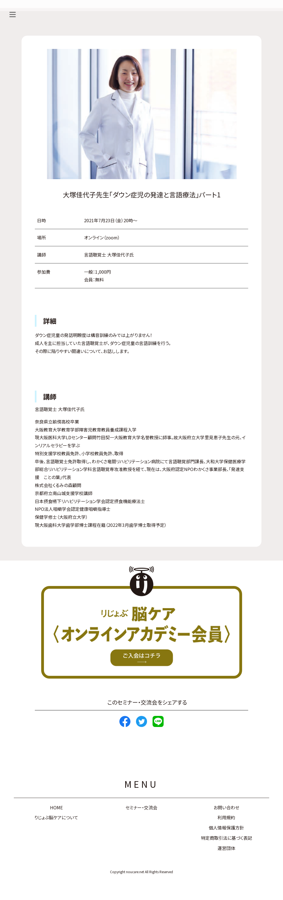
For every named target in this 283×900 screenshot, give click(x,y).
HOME (56, 807)
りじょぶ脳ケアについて (56, 817)
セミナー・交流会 (141, 807)
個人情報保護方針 (226, 827)
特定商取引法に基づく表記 (226, 837)
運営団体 (226, 848)
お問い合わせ (226, 807)
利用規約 (226, 817)
